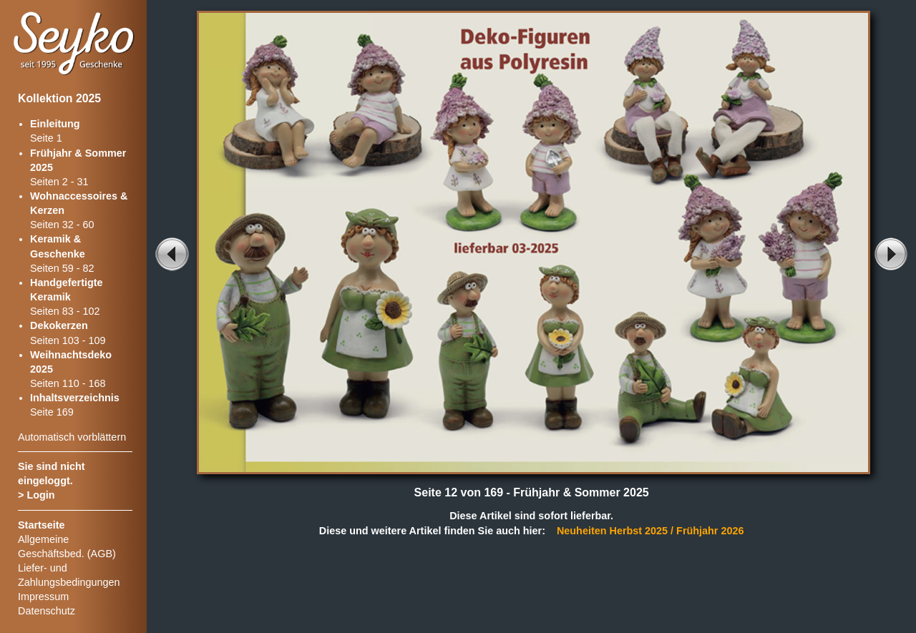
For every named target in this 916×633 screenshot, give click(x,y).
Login (40, 495)
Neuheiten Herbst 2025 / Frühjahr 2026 (650, 530)
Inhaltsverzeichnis (75, 397)
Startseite (41, 525)
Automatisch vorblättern (72, 437)
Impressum (43, 596)
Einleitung (55, 123)
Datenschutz (46, 611)
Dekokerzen (59, 325)
